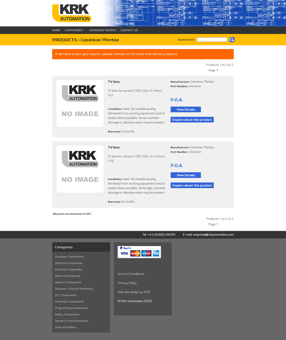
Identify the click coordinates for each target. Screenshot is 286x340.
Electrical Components (69, 263)
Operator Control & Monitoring (74, 288)
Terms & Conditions (131, 274)
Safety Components (67, 314)
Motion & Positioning (67, 276)
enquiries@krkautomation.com (213, 234)
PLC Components (66, 295)
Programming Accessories (71, 308)
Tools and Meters (66, 327)
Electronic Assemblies (68, 269)
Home (56, 30)
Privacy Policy (127, 283)
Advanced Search (102, 30)
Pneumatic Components (69, 301)
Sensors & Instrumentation (71, 320)
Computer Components (69, 256)
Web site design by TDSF (134, 292)
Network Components (68, 282)
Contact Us (129, 30)
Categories (73, 30)
